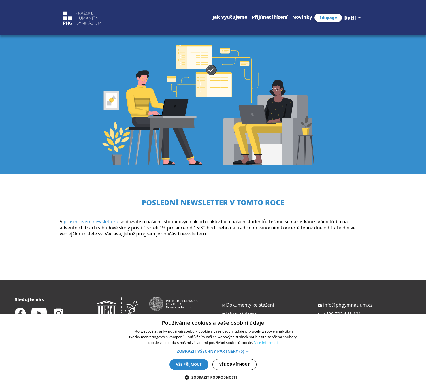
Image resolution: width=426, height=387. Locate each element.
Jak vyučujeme (229, 17)
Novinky (302, 17)
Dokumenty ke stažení (247, 305)
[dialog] (213, 350)
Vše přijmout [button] (189, 364)
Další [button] (350, 18)
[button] (213, 351)
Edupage (328, 17)
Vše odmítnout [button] (234, 364)
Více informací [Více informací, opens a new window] (266, 342)
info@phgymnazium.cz (344, 305)
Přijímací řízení (270, 17)
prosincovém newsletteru (91, 221)
